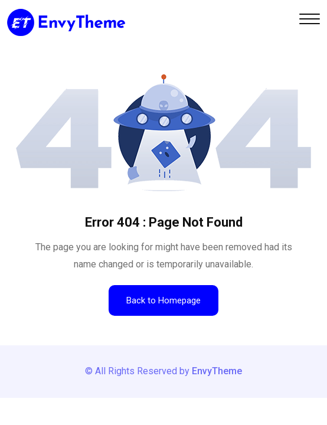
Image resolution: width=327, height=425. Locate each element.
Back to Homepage (163, 300)
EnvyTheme (217, 371)
